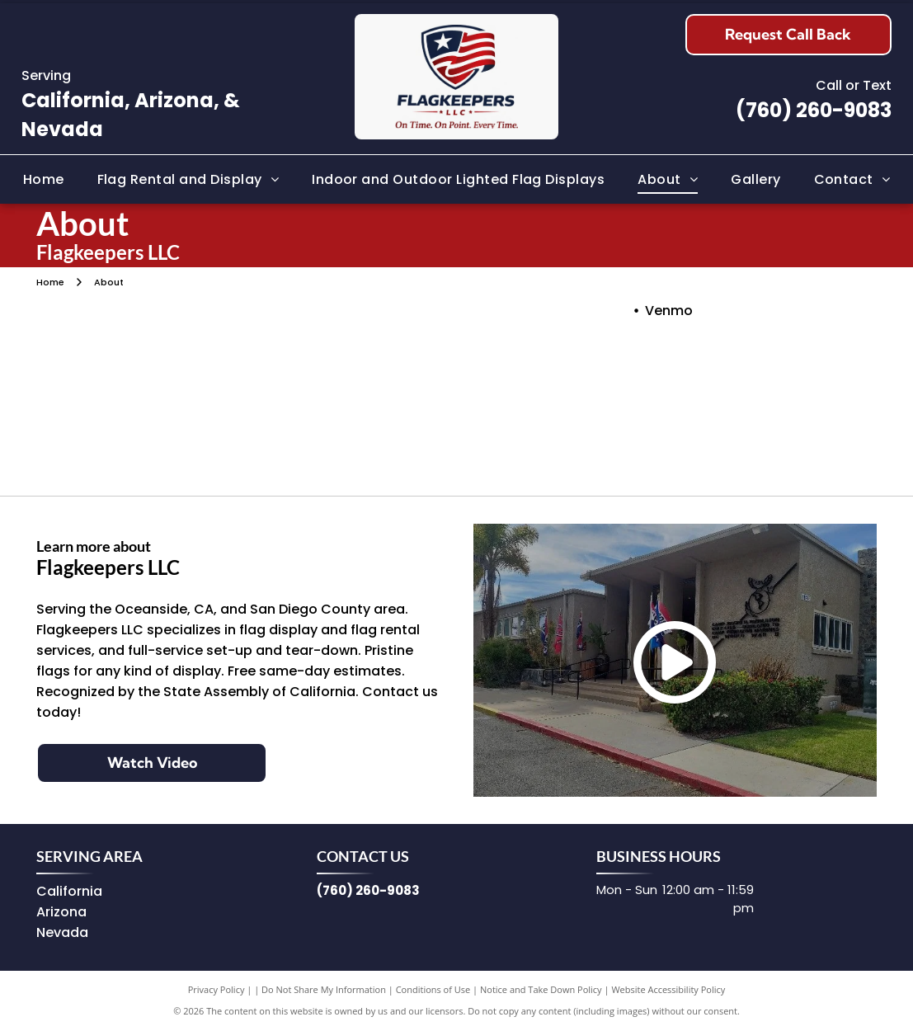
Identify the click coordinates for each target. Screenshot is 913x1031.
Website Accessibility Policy (668, 989)
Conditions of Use (433, 989)
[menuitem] (44, 179)
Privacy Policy (216, 989)
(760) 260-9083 (814, 110)
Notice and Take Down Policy (541, 989)
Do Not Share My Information (323, 989)
